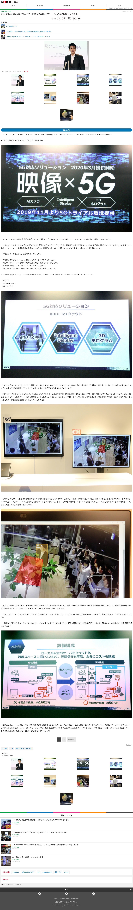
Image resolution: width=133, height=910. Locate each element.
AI (38, 872)
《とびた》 (128, 745)
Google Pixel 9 (47, 872)
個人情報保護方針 (75, 898)
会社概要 (67, 898)
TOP (66, 889)
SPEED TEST (66, 5)
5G (12, 748)
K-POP (66, 872)
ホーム (13, 5)
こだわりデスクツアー (28, 872)
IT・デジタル (40, 5)
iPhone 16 (16, 872)
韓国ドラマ (58, 872)
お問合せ (56, 898)
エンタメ (93, 5)
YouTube (93, 895)
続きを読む (71, 739)
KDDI (5, 748)
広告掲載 (62, 898)
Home (40, 895)
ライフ (119, 5)
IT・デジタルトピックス (25, 748)
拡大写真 (67, 130)
